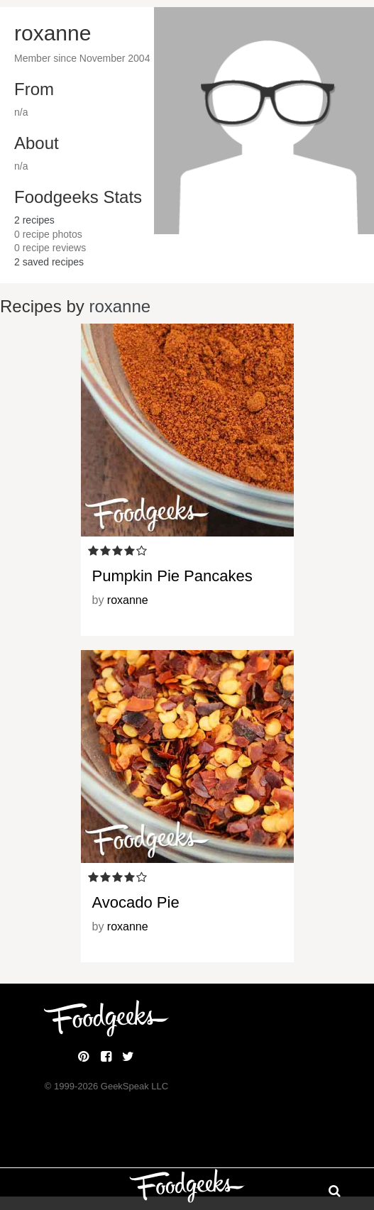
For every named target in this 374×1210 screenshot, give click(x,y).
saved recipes (49, 262)
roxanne (119, 306)
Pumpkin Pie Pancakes (172, 576)
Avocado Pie (136, 902)
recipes (34, 220)
